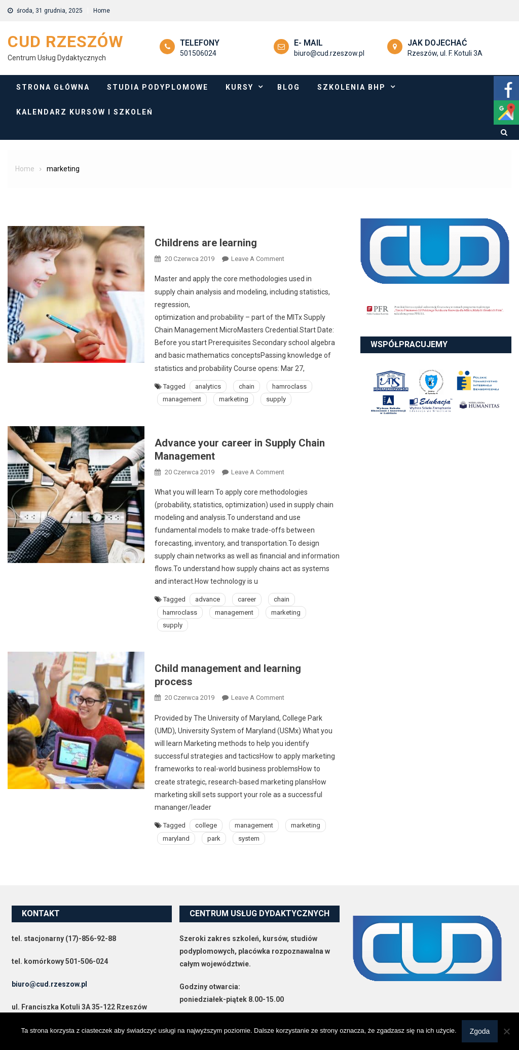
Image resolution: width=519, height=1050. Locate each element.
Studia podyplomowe (157, 87)
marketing (233, 399)
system (249, 838)
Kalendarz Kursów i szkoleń (84, 112)
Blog (288, 87)
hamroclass (289, 386)
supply (276, 399)
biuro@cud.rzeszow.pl (329, 53)
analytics (208, 386)
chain (246, 386)
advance (207, 599)
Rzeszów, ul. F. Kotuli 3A (445, 53)
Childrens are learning (206, 243)
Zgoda (480, 1031)
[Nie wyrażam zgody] (506, 1031)
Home (101, 10)
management (182, 399)
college (206, 825)
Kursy (239, 87)
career (247, 599)
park (213, 838)
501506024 (198, 53)
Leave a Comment (257, 258)
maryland (176, 838)
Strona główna (53, 87)
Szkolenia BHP (351, 87)
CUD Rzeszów (66, 41)
